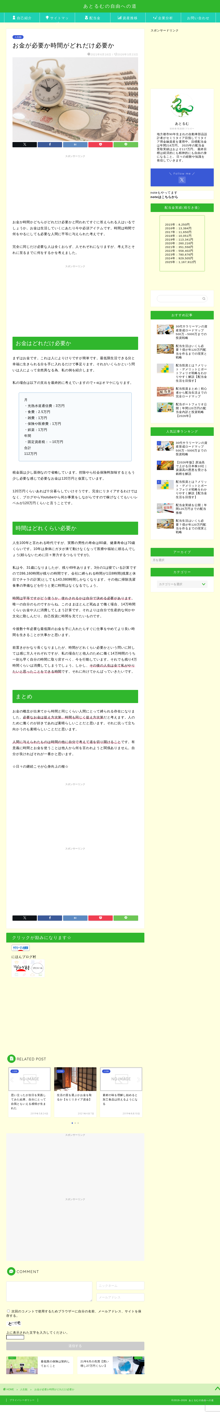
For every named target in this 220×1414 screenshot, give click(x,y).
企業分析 (163, 18)
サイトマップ (57, 19)
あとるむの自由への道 (110, 6)
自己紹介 (22, 18)
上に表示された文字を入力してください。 (38, 1332)
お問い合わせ (198, 18)
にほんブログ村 (23, 957)
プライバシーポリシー (22, 1400)
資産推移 (128, 18)
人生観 (18, 37)
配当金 (93, 18)
